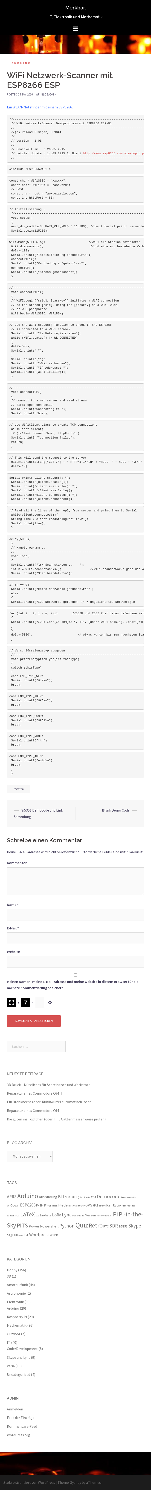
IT (8, 1342)
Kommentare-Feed (22, 1426)
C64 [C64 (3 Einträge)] (93, 1197)
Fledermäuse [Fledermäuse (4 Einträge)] (69, 1205)
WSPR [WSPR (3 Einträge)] (54, 1235)
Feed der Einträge (21, 1417)
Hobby (12, 1270)
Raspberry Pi (17, 1316)
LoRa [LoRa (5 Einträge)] (56, 1215)
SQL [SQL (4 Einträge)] (10, 1234)
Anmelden (15, 1409)
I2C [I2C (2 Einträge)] (18, 1215)
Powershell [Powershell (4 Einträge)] (49, 1226)
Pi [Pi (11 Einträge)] (115, 1214)
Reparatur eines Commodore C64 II (34, 1093)
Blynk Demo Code (116, 810)
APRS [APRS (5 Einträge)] (12, 1196)
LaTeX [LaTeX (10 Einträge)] (27, 1214)
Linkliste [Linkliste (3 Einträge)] (45, 1215)
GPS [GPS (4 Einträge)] (88, 1205)
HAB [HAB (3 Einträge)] (96, 1205)
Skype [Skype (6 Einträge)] (134, 1226)
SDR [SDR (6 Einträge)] (113, 1226)
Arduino (21, 63)
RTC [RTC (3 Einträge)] (106, 1226)
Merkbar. (75, 8)
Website (13, 951)
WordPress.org (18, 1435)
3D (9, 1276)
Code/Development (22, 1348)
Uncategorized (18, 1374)
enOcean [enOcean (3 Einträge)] (13, 1205)
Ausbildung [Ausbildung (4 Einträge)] (48, 1196)
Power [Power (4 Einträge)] (34, 1226)
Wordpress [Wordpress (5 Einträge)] (39, 1234)
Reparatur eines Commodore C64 (33, 1110)
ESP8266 (18, 789)
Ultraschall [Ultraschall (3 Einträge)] (21, 1235)
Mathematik (16, 1325)
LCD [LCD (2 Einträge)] (37, 1215)
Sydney (75, 1482)
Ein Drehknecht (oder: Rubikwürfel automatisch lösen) (50, 1101)
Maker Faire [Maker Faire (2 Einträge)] (78, 1215)
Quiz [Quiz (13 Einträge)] (81, 1225)
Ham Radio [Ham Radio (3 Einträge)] (113, 1205)
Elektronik (15, 1301)
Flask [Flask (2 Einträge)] (55, 1205)
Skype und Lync (18, 1357)
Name (13, 904)
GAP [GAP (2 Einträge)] (83, 1205)
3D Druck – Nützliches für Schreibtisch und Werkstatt (48, 1084)
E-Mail (13, 928)
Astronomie (16, 1293)
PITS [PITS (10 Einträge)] (22, 1225)
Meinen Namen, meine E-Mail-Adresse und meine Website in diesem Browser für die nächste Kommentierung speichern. (72, 984)
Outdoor (13, 1334)
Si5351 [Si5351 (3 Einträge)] (123, 1226)
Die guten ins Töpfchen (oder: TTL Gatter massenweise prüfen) (56, 1119)
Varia (11, 1366)
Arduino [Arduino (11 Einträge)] (27, 1196)
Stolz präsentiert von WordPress (29, 1482)
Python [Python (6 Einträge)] (67, 1226)
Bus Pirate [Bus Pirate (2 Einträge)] (85, 1197)
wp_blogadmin (46, 94)
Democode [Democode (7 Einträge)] (108, 1196)
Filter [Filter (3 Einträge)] (47, 1205)
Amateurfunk (17, 1284)
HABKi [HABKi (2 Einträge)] (102, 1205)
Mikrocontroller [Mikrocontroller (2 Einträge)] (104, 1215)
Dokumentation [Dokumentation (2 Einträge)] (129, 1197)
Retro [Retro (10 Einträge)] (96, 1225)
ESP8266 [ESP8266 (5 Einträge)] (27, 1205)
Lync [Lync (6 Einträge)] (67, 1215)
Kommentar (17, 862)
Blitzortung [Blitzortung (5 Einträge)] (68, 1196)
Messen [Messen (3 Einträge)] (90, 1215)
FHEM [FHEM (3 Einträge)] (40, 1205)
